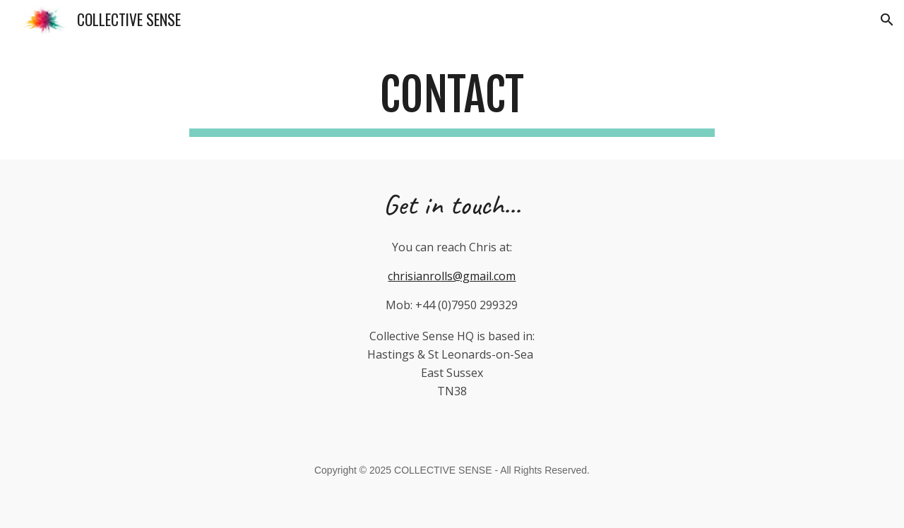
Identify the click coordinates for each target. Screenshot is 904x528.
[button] (887, 20)
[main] (452, 101)
